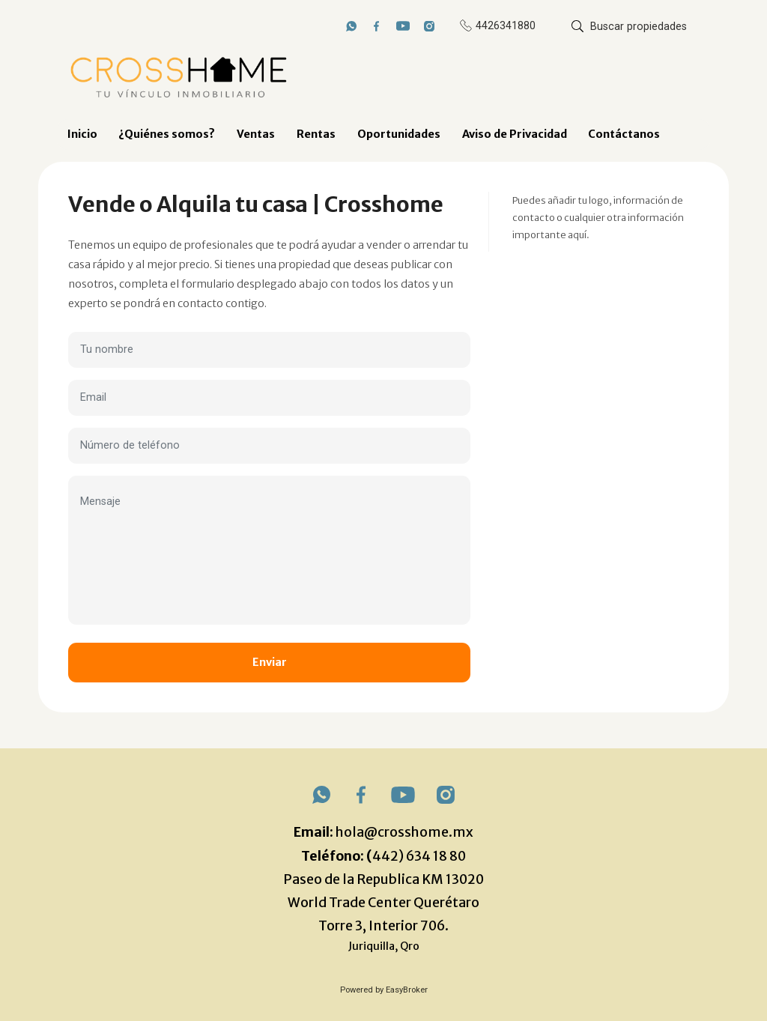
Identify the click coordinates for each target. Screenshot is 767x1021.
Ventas (256, 134)
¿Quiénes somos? (166, 134)
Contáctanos (624, 134)
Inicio (82, 134)
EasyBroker (407, 990)
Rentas (316, 134)
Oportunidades (398, 134)
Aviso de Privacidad (514, 134)
